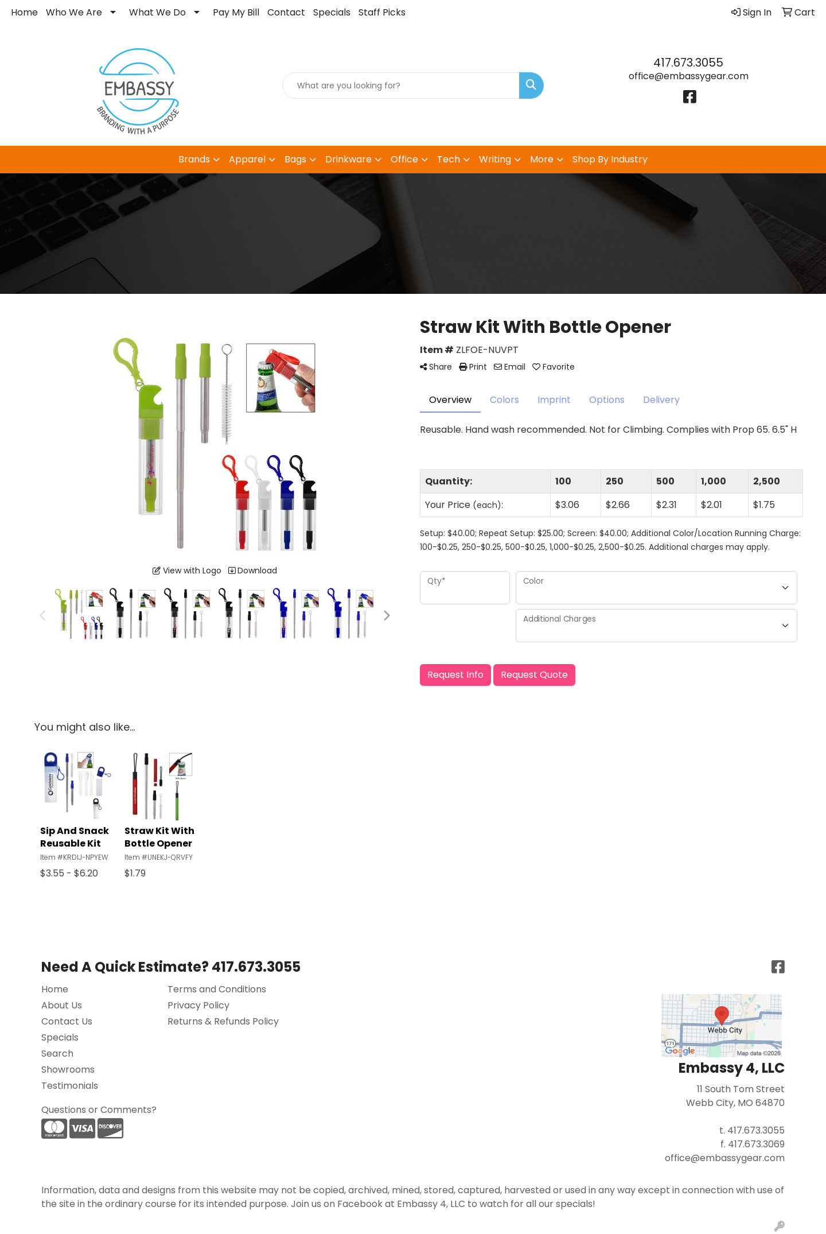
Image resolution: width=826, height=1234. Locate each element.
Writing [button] (495, 159)
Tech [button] (448, 159)
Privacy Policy (198, 1005)
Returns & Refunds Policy (223, 1021)
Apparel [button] (247, 159)
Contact (286, 12)
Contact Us (66, 1021)
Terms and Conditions (216, 989)
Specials (331, 12)
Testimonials (69, 1085)
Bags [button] (295, 159)
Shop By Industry (610, 159)
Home (24, 12)
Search (57, 1053)
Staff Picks (382, 12)
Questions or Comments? (99, 1109)
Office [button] (404, 159)
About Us (61, 1005)
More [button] (542, 159)
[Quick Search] (401, 85)
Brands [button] (194, 159)
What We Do (157, 12)
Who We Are (74, 12)
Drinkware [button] (348, 159)
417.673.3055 (688, 63)
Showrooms (68, 1069)
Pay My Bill (236, 12)
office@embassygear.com (689, 76)
